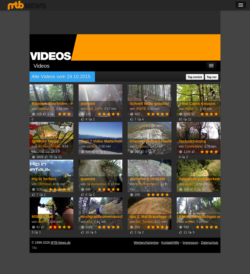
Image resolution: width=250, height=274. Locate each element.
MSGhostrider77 (147, 184)
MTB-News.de (60, 242)
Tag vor (212, 77)
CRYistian (44, 184)
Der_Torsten (144, 222)
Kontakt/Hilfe (170, 242)
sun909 (91, 146)
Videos (41, 66)
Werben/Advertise (146, 242)
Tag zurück (195, 77)
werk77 (190, 184)
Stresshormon (96, 184)
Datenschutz (209, 242)
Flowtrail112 (45, 109)
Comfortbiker (193, 146)
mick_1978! (94, 109)
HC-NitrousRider (48, 146)
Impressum (190, 242)
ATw (89, 222)
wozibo (189, 222)
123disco (142, 146)
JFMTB (141, 109)
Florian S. (191, 109)
